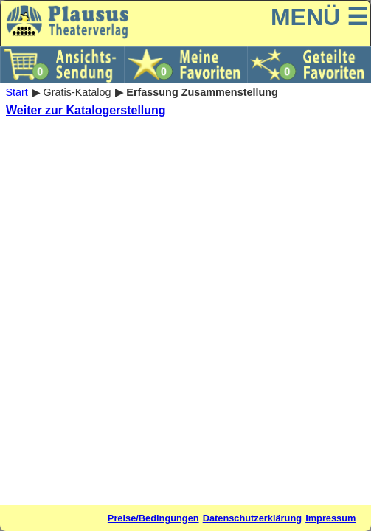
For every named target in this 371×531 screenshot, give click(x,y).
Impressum (330, 518)
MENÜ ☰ (319, 17)
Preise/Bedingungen (153, 518)
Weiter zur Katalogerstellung (86, 110)
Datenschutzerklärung (252, 518)
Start (16, 92)
